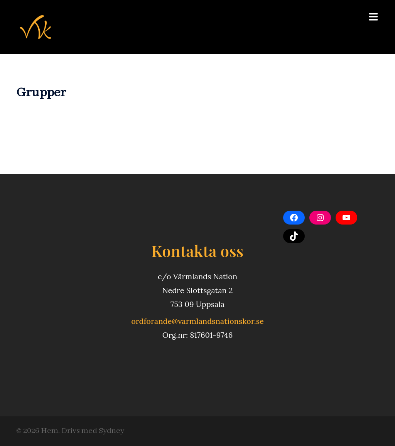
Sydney (111, 431)
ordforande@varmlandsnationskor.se (197, 321)
